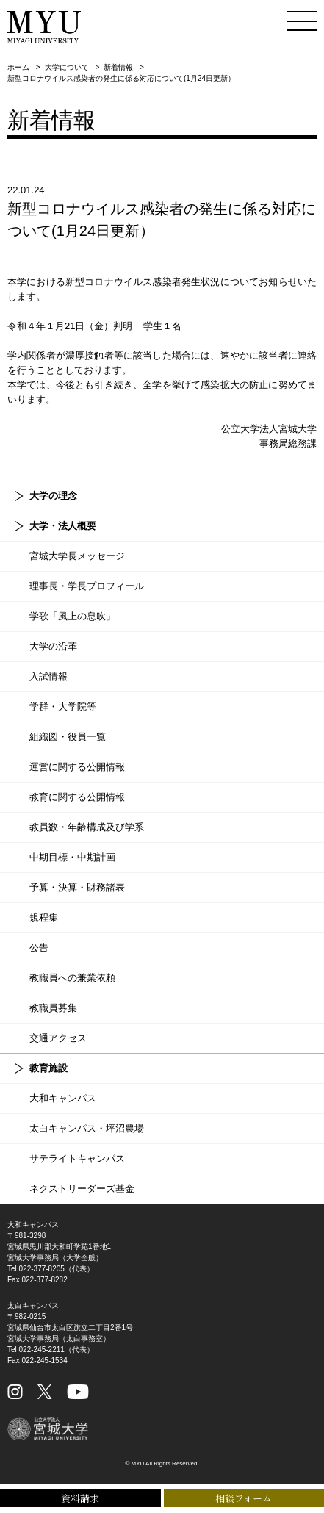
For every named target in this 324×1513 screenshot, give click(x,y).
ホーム (18, 67)
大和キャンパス (62, 1098)
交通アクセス (58, 1037)
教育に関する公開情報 (77, 796)
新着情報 (118, 67)
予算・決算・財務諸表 (77, 887)
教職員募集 (53, 1007)
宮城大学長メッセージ (77, 555)
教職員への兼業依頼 (72, 977)
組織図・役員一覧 (67, 736)
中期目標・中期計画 (72, 857)
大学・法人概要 (62, 525)
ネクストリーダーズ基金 (81, 1188)
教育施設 (48, 1068)
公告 (38, 947)
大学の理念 (53, 495)
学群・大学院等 (62, 706)
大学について (67, 67)
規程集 (43, 917)
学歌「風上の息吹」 (72, 616)
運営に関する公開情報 (77, 766)
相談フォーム (243, 1498)
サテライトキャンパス (77, 1158)
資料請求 (80, 1498)
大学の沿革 (53, 646)
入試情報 (48, 676)
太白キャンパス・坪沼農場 (86, 1128)
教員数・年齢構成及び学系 (86, 827)
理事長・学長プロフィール (86, 586)
